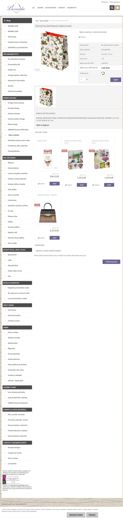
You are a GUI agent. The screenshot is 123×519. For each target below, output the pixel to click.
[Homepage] (33, 7)
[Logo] (15, 8)
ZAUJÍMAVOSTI (71, 8)
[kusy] (82, 79)
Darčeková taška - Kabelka (47, 195)
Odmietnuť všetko (76, 515)
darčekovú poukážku (17, 485)
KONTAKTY (61, 8)
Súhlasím (92, 515)
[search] (112, 7)
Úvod (36, 21)
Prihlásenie (104, 2)
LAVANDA (40, 8)
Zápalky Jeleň (42, 141)
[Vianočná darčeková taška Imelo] (54, 31)
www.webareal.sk (21, 504)
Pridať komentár (111, 262)
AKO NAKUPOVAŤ (50, 8)
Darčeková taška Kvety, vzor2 (73, 142)
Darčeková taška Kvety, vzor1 (100, 142)
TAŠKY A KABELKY (42, 125)
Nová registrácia (115, 2)
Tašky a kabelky (44, 21)
